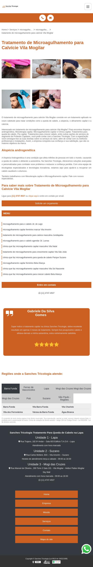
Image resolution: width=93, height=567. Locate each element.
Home (46, 494)
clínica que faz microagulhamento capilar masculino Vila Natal (30, 246)
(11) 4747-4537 (19, 196)
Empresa (46, 503)
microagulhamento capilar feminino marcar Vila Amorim (27, 229)
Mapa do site (46, 539)
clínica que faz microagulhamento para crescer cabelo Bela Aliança (32, 274)
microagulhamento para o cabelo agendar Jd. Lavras (26, 241)
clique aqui (33, 196)
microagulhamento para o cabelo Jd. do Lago (23, 224)
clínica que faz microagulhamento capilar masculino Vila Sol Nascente (33, 269)
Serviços (46, 521)
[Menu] (87, 7)
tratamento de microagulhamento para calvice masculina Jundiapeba (33, 235)
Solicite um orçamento (46, 203)
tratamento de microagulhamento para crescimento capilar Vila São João (35, 252)
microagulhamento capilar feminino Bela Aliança (24, 263)
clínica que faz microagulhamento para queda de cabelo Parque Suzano (34, 257)
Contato (46, 530)
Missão (46, 512)
